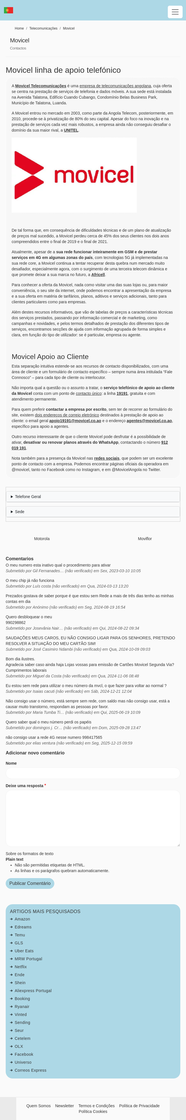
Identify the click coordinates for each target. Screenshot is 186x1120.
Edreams (23, 927)
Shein (20, 982)
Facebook (24, 1054)
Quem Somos (38, 1106)
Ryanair (22, 1006)
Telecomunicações (43, 28)
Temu (20, 935)
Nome (11, 763)
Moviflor (145, 538)
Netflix (21, 967)
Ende (20, 974)
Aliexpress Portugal (33, 990)
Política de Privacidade (139, 1106)
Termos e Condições (96, 1106)
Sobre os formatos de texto (29, 853)
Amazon (22, 919)
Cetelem (23, 1038)
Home (19, 28)
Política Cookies (93, 1111)
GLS (19, 943)
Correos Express (31, 1070)
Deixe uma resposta (24, 785)
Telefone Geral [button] (28, 496)
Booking (22, 998)
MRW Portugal (28, 959)
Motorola (41, 538)
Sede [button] (19, 511)
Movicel (69, 28)
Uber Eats (24, 951)
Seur (19, 1030)
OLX (19, 1046)
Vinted (21, 1014)
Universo (23, 1062)
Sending (22, 1022)
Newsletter (64, 1106)
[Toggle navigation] (175, 12)
